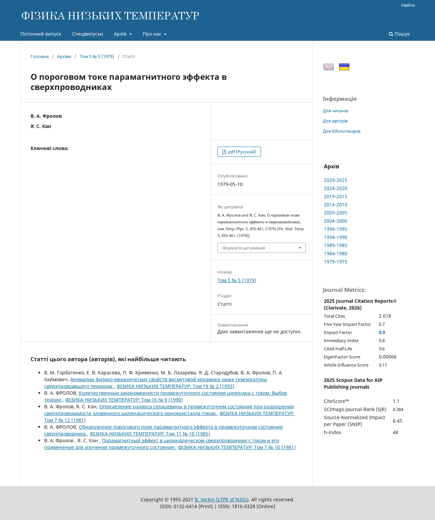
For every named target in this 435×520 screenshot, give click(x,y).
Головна (40, 56)
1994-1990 (335, 237)
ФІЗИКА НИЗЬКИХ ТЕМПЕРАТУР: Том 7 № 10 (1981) (237, 447)
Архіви (64, 56)
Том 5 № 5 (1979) (97, 56)
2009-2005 (335, 212)
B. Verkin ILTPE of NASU (221, 499)
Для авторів (335, 121)
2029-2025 (335, 180)
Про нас (153, 34)
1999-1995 (335, 229)
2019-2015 (335, 196)
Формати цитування (243, 248)
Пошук (399, 34)
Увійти (408, 5)
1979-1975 (335, 261)
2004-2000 (335, 221)
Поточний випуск (40, 34)
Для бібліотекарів (341, 131)
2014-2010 (335, 204)
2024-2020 (335, 188)
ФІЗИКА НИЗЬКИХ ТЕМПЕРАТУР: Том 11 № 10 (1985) (150, 433)
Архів (121, 34)
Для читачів (335, 111)
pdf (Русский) (241, 152)
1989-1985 (335, 245)
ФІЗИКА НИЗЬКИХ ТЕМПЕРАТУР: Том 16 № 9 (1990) (124, 399)
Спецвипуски (87, 34)
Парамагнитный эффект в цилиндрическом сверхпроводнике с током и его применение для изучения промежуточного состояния (161, 443)
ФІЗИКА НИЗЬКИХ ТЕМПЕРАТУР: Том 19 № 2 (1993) (175, 386)
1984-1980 (335, 253)
